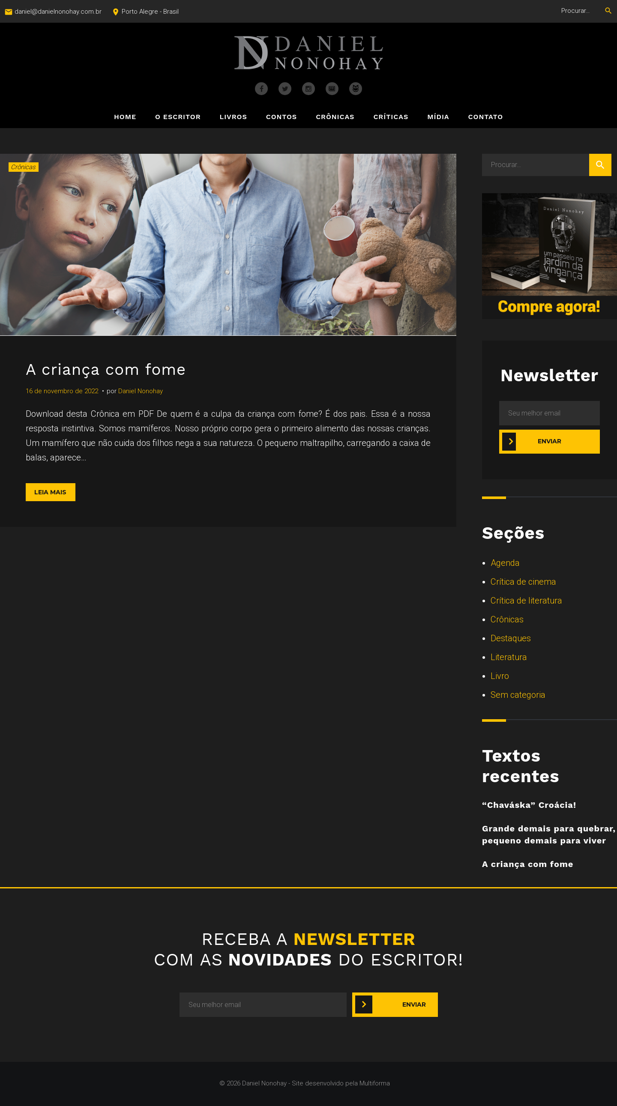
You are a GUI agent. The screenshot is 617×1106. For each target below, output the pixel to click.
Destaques (511, 638)
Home (125, 117)
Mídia (438, 117)
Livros (233, 117)
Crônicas (335, 117)
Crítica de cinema (523, 582)
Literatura (509, 657)
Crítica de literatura (526, 600)
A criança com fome (113, 369)
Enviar (549, 441)
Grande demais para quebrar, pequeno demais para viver (549, 834)
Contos (281, 117)
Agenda (505, 563)
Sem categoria (518, 695)
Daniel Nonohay (140, 391)
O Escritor (178, 117)
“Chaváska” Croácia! (529, 805)
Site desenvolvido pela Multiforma (341, 1083)
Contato (485, 117)
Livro (500, 676)
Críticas (390, 117)
